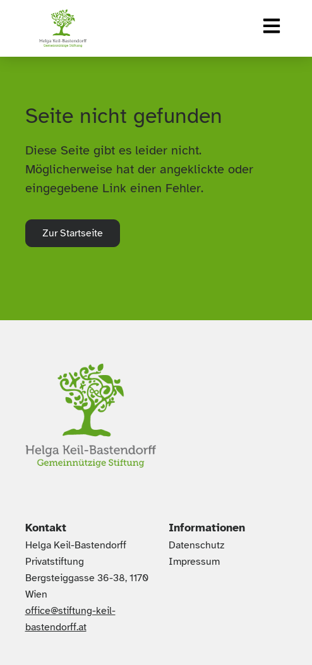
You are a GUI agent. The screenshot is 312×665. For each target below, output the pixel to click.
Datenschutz (196, 545)
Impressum (194, 561)
